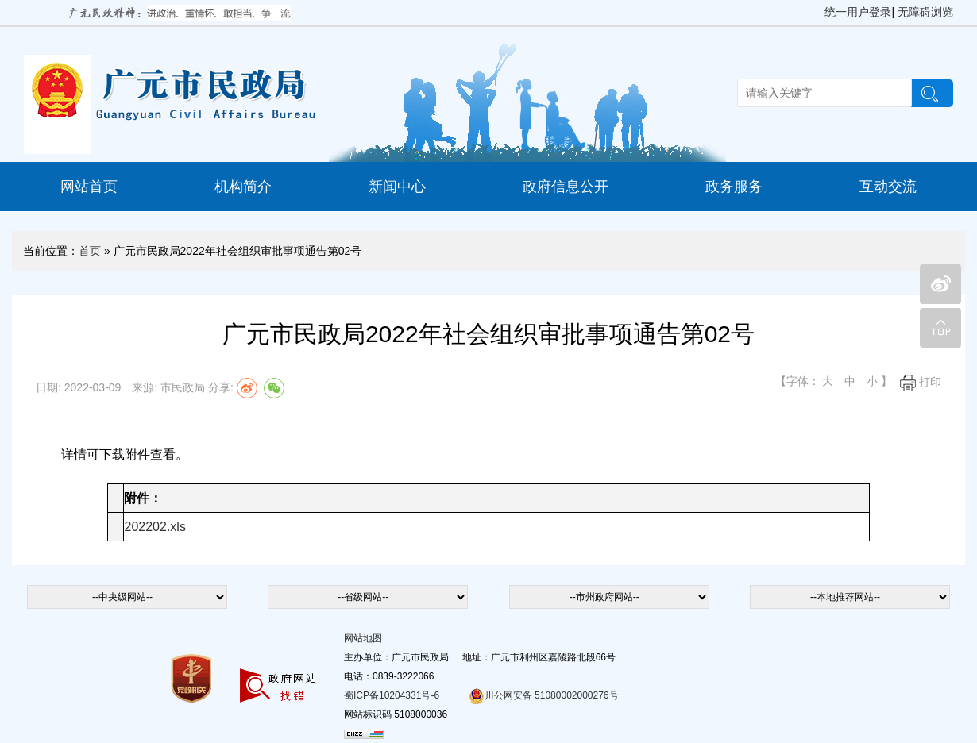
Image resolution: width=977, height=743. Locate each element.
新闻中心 (397, 186)
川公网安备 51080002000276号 (544, 695)
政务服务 (734, 186)
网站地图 (363, 638)
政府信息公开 (565, 186)
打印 (920, 381)
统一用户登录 (857, 12)
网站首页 (89, 186)
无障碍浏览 (925, 12)
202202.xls (154, 526)
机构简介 (243, 186)
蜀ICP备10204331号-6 (391, 695)
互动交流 (888, 186)
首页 (90, 250)
